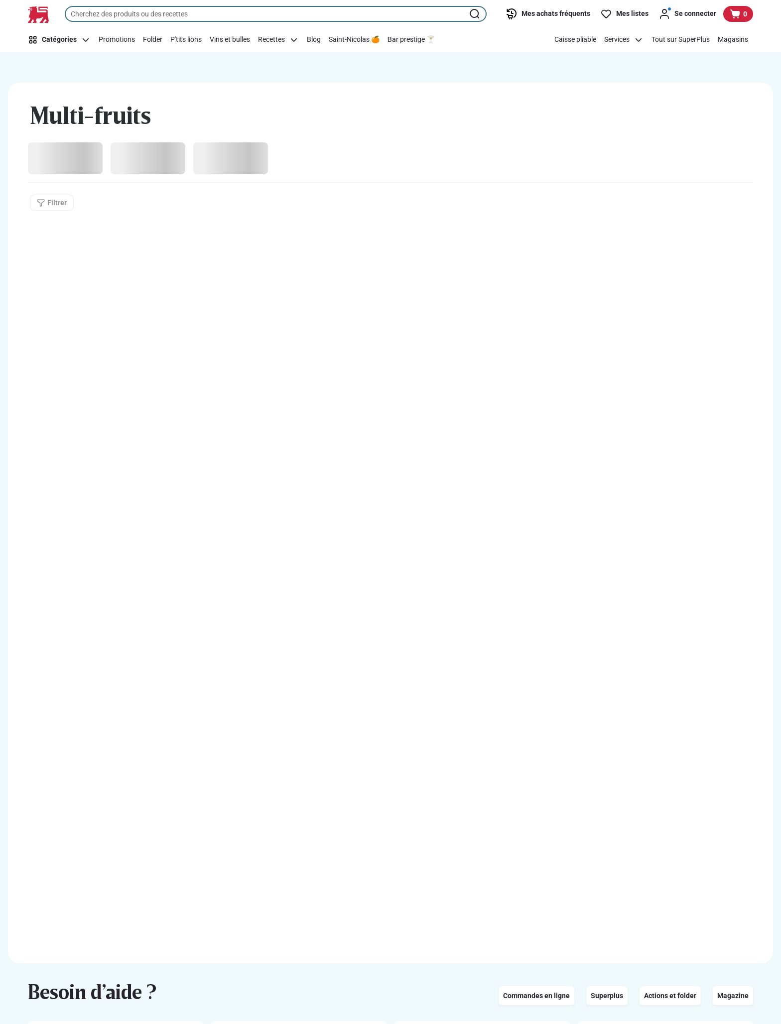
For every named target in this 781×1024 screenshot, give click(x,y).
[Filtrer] (52, 203)
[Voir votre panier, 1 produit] (738, 14)
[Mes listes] (624, 14)
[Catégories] (61, 40)
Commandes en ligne (536, 996)
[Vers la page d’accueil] (38, 14)
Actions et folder (670, 996)
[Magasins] (733, 40)
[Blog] (314, 40)
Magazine (733, 996)
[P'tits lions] (186, 40)
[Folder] (152, 40)
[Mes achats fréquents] (548, 14)
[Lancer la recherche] (476, 14)
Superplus (607, 996)
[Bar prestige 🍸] (411, 40)
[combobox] (276, 14)
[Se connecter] (687, 14)
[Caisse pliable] (575, 40)
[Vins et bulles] (230, 40)
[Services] (624, 40)
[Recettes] (278, 40)
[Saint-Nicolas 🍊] (354, 40)
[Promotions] (117, 40)
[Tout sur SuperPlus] (681, 40)
